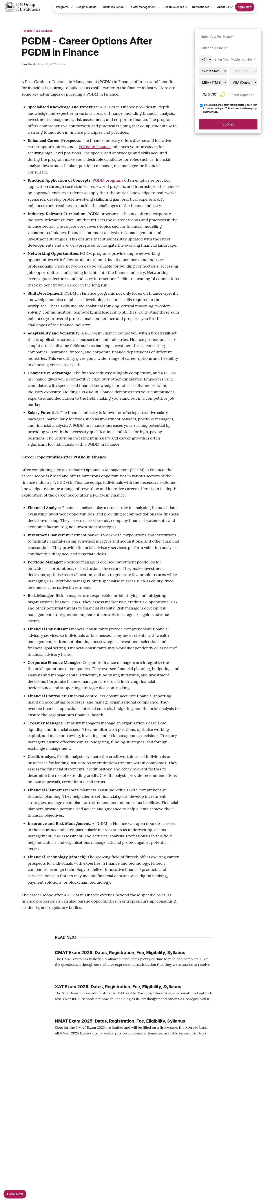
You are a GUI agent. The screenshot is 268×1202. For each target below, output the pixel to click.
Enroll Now (15, 1194)
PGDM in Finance (95, 146)
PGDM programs (108, 180)
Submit (228, 124)
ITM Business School (37, 30)
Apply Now (245, 7)
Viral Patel (28, 64)
